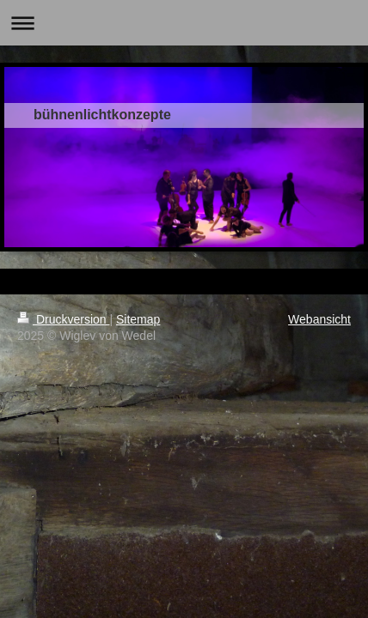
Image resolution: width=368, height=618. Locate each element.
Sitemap (138, 319)
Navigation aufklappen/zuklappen (184, 22)
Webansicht (319, 319)
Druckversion (63, 319)
